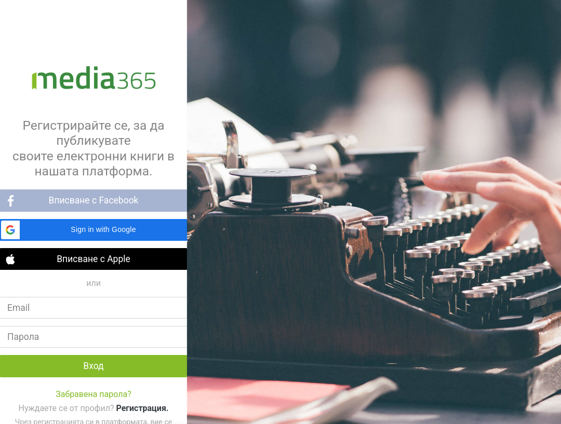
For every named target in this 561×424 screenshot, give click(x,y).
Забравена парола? (93, 394)
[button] (93, 230)
